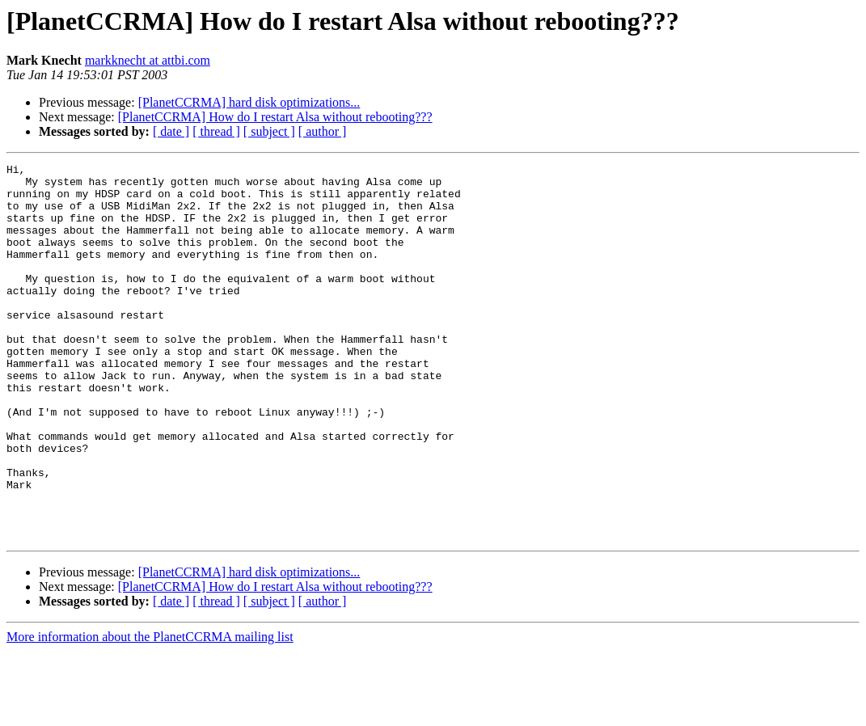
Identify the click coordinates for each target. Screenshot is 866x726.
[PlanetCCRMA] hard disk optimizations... (249, 102)
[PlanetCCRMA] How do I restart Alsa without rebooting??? (275, 117)
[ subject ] (269, 131)
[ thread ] (216, 131)
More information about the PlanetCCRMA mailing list (150, 712)
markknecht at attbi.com (147, 60)
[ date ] (171, 131)
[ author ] (322, 131)
